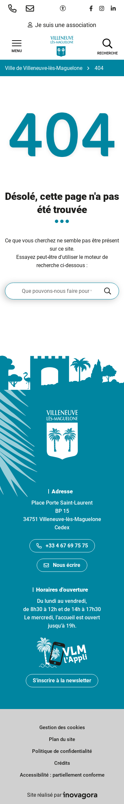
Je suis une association (62, 24)
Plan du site (62, 739)
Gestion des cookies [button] (62, 727)
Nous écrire (62, 565)
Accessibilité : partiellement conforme (62, 775)
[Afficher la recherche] (107, 46)
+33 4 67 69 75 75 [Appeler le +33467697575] (62, 545)
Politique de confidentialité (62, 751)
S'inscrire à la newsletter (62, 680)
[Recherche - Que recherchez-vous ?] (54, 291)
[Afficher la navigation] (16, 46)
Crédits (62, 763)
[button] (13, 8)
